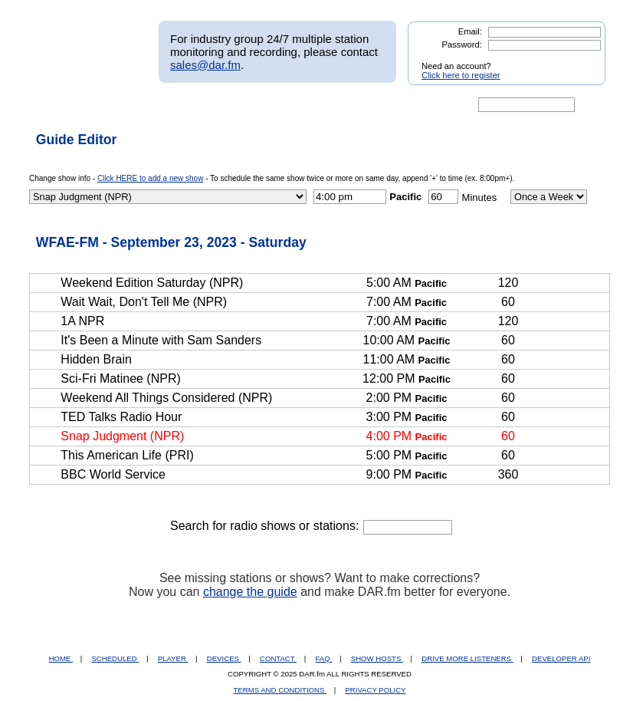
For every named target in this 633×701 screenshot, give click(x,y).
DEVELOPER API (561, 658)
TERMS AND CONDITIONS (280, 690)
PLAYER (173, 658)
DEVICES (224, 658)
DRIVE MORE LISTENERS (467, 658)
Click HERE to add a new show (150, 178)
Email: (470, 31)
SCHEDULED (115, 658)
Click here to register (460, 75)
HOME (61, 658)
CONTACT (278, 658)
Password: (462, 44)
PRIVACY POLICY (375, 690)
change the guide (250, 591)
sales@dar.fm (205, 64)
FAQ (324, 658)
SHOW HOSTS (377, 658)
